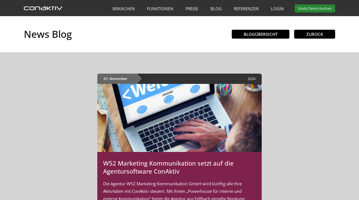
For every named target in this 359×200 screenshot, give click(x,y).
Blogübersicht (260, 34)
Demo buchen (315, 8)
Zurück (314, 34)
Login (277, 8)
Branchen (124, 8)
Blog (216, 8)
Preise (191, 8)
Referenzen (246, 8)
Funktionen (160, 8)
